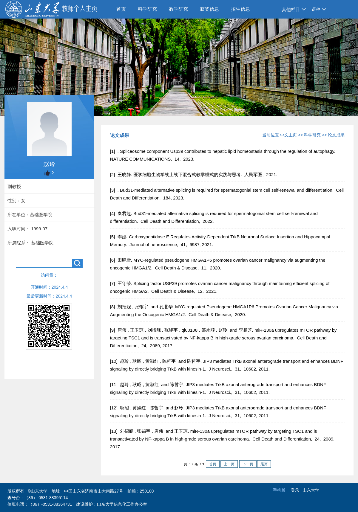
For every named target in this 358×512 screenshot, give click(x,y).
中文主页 (288, 134)
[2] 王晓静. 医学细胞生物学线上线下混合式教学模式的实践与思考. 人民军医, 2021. (194, 174)
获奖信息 (209, 9)
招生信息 (240, 9)
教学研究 (178, 9)
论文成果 (336, 134)
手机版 (279, 490)
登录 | (297, 490)
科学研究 (147, 9)
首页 (121, 9)
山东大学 (311, 490)
